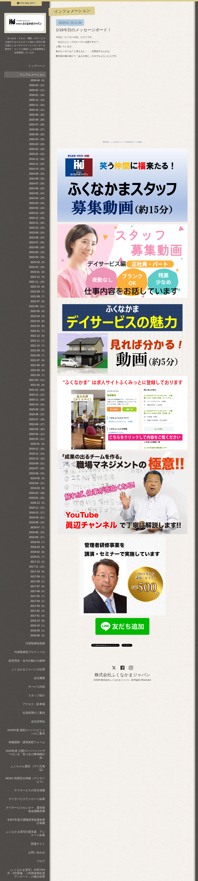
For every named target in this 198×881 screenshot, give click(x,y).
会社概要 (39, 678)
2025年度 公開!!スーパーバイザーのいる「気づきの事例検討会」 (25, 754)
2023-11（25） (37, 222)
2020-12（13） (37, 394)
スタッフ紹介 (36, 695)
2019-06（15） (37, 473)
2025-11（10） (37, 105)
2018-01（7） (38, 556)
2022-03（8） (38, 321)
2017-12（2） (38, 561)
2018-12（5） (38, 502)
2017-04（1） (38, 601)
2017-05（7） (38, 596)
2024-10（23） (37, 168)
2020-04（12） (37, 434)
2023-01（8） (38, 272)
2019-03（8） (38, 488)
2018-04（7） (38, 542)
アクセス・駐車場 (34, 704)
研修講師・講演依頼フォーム (27, 742)
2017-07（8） (38, 586)
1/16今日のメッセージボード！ (84, 30)
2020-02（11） (37, 439)
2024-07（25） (37, 183)
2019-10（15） (37, 458)
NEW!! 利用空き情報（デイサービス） (25, 780)
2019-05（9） (38, 478)
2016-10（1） (38, 625)
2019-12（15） (37, 448)
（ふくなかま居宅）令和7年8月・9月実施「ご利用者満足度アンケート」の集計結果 (26, 873)
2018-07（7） (38, 527)
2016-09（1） (38, 630)
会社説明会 (38, 721)
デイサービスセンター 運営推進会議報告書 (25, 809)
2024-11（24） (37, 164)
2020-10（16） (37, 404)
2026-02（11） (37, 90)
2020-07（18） (37, 419)
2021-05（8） (38, 370)
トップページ (36, 65)
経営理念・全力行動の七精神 (27, 660)
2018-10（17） (37, 512)
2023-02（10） (37, 267)
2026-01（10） (37, 95)
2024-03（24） (37, 203)
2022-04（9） (38, 316)
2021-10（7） (38, 345)
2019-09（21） (37, 463)
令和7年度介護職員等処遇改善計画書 (26, 821)
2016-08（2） (38, 635)
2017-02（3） (38, 610)
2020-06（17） (37, 424)
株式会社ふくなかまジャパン (122, 674)
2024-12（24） (37, 159)
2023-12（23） (37, 218)
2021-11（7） (38, 340)
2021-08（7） (38, 355)
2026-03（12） (37, 85)
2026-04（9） (38, 80)
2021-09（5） (38, 350)
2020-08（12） (37, 414)
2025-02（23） (37, 149)
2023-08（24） (37, 237)
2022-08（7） (38, 296)
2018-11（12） (37, 507)
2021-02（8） (38, 385)
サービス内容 (36, 686)
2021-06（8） (38, 365)
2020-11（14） (37, 399)
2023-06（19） (37, 247)
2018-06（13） (37, 532)
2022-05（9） (38, 311)
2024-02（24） (37, 208)
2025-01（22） (37, 154)
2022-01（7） (38, 331)
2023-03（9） (38, 262)
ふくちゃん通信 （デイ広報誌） (28, 768)
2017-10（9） (38, 571)
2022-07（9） (38, 301)
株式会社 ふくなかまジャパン (114, 142)
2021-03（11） (37, 380)
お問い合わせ (36, 852)
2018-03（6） (38, 547)
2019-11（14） (37, 453)
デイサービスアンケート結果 (27, 799)
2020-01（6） (38, 443)
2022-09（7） (38, 291)
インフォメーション (32, 74)
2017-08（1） (38, 581)
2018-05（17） (37, 537)
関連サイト (38, 843)
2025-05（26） (37, 134)
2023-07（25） (37, 242)
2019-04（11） (37, 483)
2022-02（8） (38, 326)
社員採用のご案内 (34, 712)
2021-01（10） (37, 389)
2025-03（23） (37, 144)
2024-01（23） (37, 213)
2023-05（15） (37, 252)
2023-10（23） (37, 227)
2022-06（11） (37, 306)
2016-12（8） (38, 620)
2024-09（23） (37, 173)
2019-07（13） (37, 468)
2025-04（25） (37, 139)
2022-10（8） (38, 286)
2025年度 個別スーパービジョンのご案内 (26, 732)
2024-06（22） (37, 188)
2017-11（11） (37, 566)
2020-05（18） (37, 429)
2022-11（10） (37, 281)
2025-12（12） (37, 100)
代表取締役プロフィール (29, 652)
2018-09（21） (37, 517)
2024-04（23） (37, 198)
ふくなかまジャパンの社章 (28, 669)
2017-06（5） (38, 591)
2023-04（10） (37, 257)
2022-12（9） (38, 276)
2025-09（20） (37, 114)
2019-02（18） (37, 493)
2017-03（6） (38, 606)
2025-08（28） (37, 119)
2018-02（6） (38, 552)
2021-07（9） (38, 360)
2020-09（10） (37, 409)
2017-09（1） (38, 576)
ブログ (41, 861)
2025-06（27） (37, 129)
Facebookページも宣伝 (134, 142)
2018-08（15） (37, 522)
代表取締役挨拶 (35, 643)
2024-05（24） (37, 193)
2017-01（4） (38, 615)
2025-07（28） (37, 124)
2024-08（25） (37, 178)
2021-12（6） (38, 335)
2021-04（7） (38, 375)
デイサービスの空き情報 (29, 790)
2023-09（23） (37, 232)
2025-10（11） (37, 109)
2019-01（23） (37, 497)
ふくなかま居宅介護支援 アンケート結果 (25, 833)
